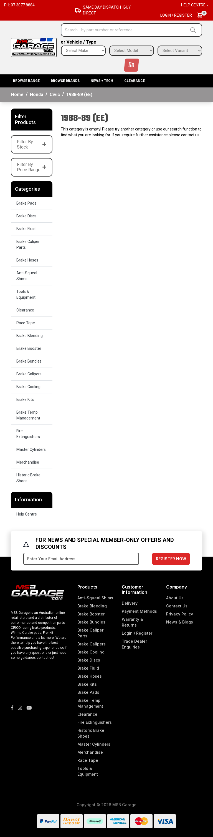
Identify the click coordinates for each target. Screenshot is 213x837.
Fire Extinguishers (28, 434)
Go (131, 65)
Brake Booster (28, 348)
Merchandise (27, 462)
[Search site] (194, 30)
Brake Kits (25, 399)
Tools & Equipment (26, 294)
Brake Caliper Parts (28, 244)
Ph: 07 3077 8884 (19, 5)
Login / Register (176, 15)
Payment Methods (139, 611)
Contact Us (176, 606)
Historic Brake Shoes (28, 478)
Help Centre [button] (193, 5)
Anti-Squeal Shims (26, 276)
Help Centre (26, 514)
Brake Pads (26, 203)
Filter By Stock (31, 144)
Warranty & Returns (132, 622)
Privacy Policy (179, 614)
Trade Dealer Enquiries (134, 644)
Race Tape (25, 323)
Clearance (134, 81)
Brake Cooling (28, 386)
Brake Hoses (27, 260)
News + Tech (102, 81)
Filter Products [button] (25, 119)
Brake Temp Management (28, 415)
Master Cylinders (31, 449)
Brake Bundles (29, 361)
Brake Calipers (29, 374)
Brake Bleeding (29, 335)
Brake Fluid (26, 229)
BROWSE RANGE (26, 81)
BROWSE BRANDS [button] (65, 81)
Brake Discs (26, 216)
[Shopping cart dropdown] (202, 15)
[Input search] (124, 30)
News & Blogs (179, 622)
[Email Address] (81, 559)
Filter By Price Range (31, 167)
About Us (175, 597)
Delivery (130, 603)
